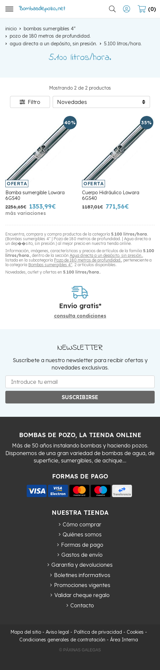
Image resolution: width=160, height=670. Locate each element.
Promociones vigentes (82, 585)
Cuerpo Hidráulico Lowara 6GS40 (110, 195)
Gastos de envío (82, 554)
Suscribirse (80, 397)
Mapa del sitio (25, 632)
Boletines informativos (82, 575)
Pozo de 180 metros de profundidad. (87, 260)
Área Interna (124, 640)
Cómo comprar (82, 524)
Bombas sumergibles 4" (50, 264)
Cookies (135, 632)
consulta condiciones (80, 316)
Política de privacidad (98, 632)
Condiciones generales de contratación (62, 640)
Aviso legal (57, 632)
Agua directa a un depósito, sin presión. (106, 255)
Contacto (82, 605)
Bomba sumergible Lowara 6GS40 (35, 195)
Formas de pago (82, 544)
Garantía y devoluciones (82, 564)
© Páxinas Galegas (80, 650)
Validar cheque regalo (82, 595)
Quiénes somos (82, 534)
